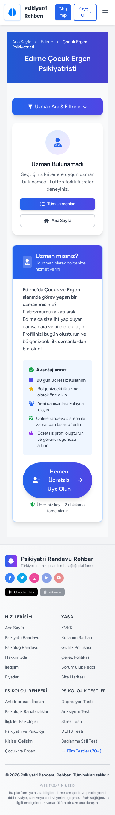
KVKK (67, 627)
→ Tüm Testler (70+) (81, 751)
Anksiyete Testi (75, 711)
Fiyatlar (12, 677)
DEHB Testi (72, 731)
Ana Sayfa (21, 41)
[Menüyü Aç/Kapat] (105, 12)
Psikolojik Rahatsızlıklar (26, 711)
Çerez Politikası (75, 657)
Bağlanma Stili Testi (79, 741)
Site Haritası (73, 677)
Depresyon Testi (77, 701)
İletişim (12, 667)
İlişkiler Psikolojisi (21, 721)
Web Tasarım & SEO (57, 786)
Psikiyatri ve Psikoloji (24, 731)
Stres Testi (71, 721)
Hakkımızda (16, 657)
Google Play (21, 592)
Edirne (47, 41)
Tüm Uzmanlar (57, 204)
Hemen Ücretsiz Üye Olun (57, 480)
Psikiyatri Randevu (22, 637)
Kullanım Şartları (76, 637)
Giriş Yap (63, 12)
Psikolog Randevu (22, 647)
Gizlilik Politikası (76, 647)
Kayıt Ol (85, 12)
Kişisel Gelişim (19, 741)
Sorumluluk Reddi (78, 667)
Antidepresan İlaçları (24, 701)
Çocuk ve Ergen (20, 751)
